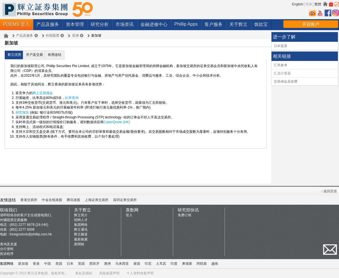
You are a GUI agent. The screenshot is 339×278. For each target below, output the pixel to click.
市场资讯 (125, 24)
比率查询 (72, 98)
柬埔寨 (187, 264)
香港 (36, 264)
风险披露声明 (109, 273)
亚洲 (75, 35)
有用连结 (54, 55)
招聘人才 (81, 220)
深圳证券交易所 (125, 200)
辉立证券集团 (37, 273)
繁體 (317, 4)
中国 (47, 264)
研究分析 (100, 24)
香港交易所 (28, 200)
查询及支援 (8, 244)
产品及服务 (47, 24)
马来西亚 (122, 264)
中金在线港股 (52, 200)
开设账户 (310, 24)
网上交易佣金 (42, 93)
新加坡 (23, 264)
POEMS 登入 (16, 24)
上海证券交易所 (96, 200)
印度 (174, 264)
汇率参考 (280, 65)
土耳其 (161, 264)
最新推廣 (81, 239)
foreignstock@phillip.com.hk (31, 234)
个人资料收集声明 (140, 273)
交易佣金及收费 (285, 81)
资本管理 (75, 24)
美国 (58, 264)
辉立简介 (81, 215)
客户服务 (214, 24)
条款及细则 (83, 273)
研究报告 (22, 112)
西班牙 (94, 264)
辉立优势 (14, 55)
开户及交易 (34, 55)
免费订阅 (184, 215)
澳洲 (107, 264)
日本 (70, 264)
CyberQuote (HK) (117, 122)
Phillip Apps (186, 24)
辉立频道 (81, 234)
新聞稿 (79, 244)
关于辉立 (238, 24)
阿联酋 (202, 264)
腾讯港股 (73, 200)
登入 (129, 215)
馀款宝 (261, 24)
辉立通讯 (81, 229)
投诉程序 (7, 254)
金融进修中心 (154, 24)
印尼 (148, 264)
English (297, 4)
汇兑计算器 (282, 73)
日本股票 (280, 46)
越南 (214, 264)
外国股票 (52, 35)
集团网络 (81, 225)
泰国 (136, 264)
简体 (308, 4)
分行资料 (7, 249)
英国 (81, 264)
